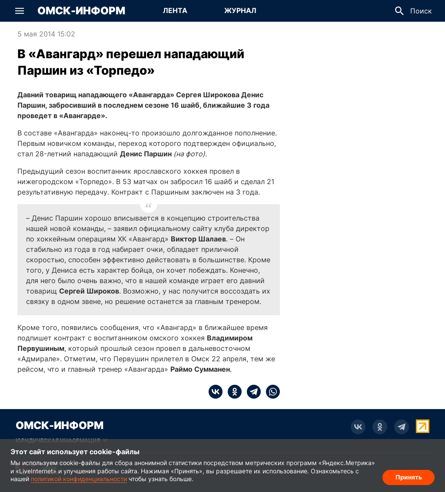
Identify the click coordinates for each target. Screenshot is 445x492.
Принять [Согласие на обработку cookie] (408, 477)
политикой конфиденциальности (79, 478)
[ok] (232, 392)
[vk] (215, 392)
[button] (19, 11)
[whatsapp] (270, 392)
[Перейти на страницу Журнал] (240, 11)
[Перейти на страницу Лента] (175, 11)
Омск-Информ (81, 11)
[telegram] (251, 392)
